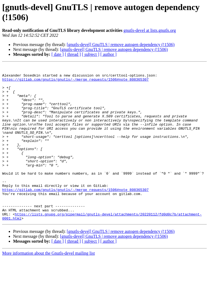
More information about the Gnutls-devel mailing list (48, 284)
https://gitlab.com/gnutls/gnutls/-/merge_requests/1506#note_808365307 (75, 82)
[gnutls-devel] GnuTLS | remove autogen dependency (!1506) (120, 44)
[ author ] (108, 54)
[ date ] (57, 54)
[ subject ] (90, 54)
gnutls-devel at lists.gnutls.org (150, 30)
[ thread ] (73, 54)
